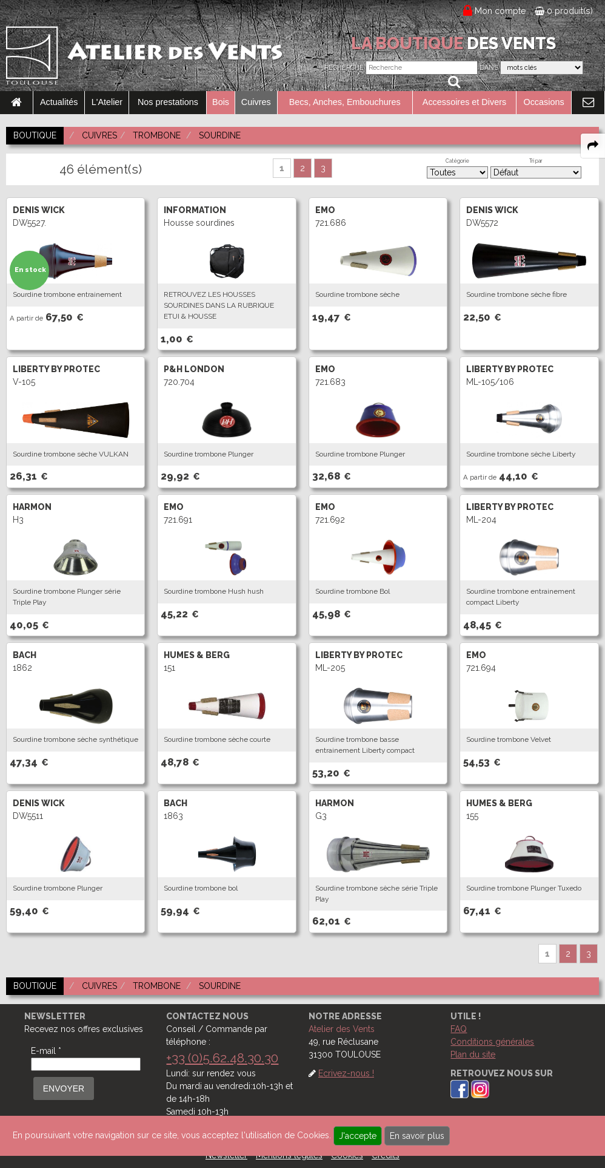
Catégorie (457, 161)
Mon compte (500, 11)
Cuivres (256, 102)
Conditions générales (492, 1042)
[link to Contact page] (588, 102)
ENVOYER (63, 1088)
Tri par (536, 161)
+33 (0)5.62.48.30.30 (222, 1057)
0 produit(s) (564, 11)
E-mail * (46, 1051)
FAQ (458, 1029)
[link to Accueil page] (16, 102)
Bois (220, 102)
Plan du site (472, 1054)
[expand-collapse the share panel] (593, 146)
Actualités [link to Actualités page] (59, 102)
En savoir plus (417, 1136)
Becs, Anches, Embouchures (345, 102)
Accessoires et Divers (464, 102)
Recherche (344, 68)
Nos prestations (168, 102)
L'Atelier (107, 102)
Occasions (543, 102)
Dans (489, 68)
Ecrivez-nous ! (346, 1073)
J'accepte (357, 1136)
